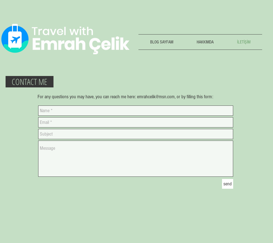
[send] (227, 184)
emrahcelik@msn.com (156, 97)
